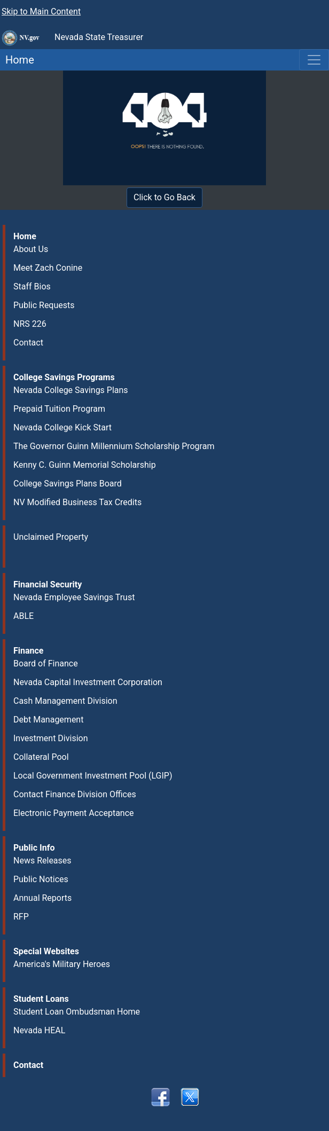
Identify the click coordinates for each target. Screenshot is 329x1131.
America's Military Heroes (61, 964)
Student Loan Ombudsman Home (76, 1012)
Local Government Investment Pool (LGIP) (93, 776)
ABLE (23, 616)
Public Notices (40, 879)
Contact (28, 342)
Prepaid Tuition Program (59, 409)
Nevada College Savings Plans (70, 390)
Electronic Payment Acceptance (73, 813)
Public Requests (44, 305)
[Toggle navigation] (314, 59)
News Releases (42, 860)
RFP (21, 917)
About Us (30, 249)
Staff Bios (32, 286)
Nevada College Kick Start (62, 427)
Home (17, 59)
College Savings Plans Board (67, 483)
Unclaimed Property (50, 537)
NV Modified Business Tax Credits (77, 502)
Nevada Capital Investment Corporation (87, 682)
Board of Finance (45, 663)
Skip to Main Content (41, 11)
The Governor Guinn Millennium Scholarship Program (113, 446)
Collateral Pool (41, 757)
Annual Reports (42, 898)
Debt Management (48, 719)
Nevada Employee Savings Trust (74, 597)
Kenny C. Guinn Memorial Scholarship (84, 465)
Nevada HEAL (39, 1030)
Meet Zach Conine (47, 268)
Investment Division (50, 738)
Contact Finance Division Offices (74, 794)
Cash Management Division (65, 701)
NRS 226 (29, 324)
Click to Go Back (164, 197)
